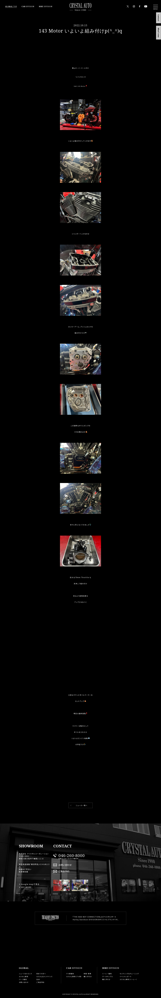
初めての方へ (41, 974)
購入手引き (88, 976)
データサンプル (107, 976)
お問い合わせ (65, 864)
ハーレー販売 (107, 974)
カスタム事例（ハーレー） (128, 979)
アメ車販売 (70, 974)
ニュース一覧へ (81, 805)
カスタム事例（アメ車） (74, 976)
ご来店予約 (63, 871)
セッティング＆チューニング (129, 974)
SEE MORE (26, 887)
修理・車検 (87, 974)
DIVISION (28, 6)
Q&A (38, 979)
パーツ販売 (23, 979)
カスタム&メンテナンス (44, 976)
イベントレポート (126, 976)
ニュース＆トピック (25, 974)
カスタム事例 (23, 976)
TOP (11, 6)
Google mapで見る (30, 884)
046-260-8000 (71, 855)
